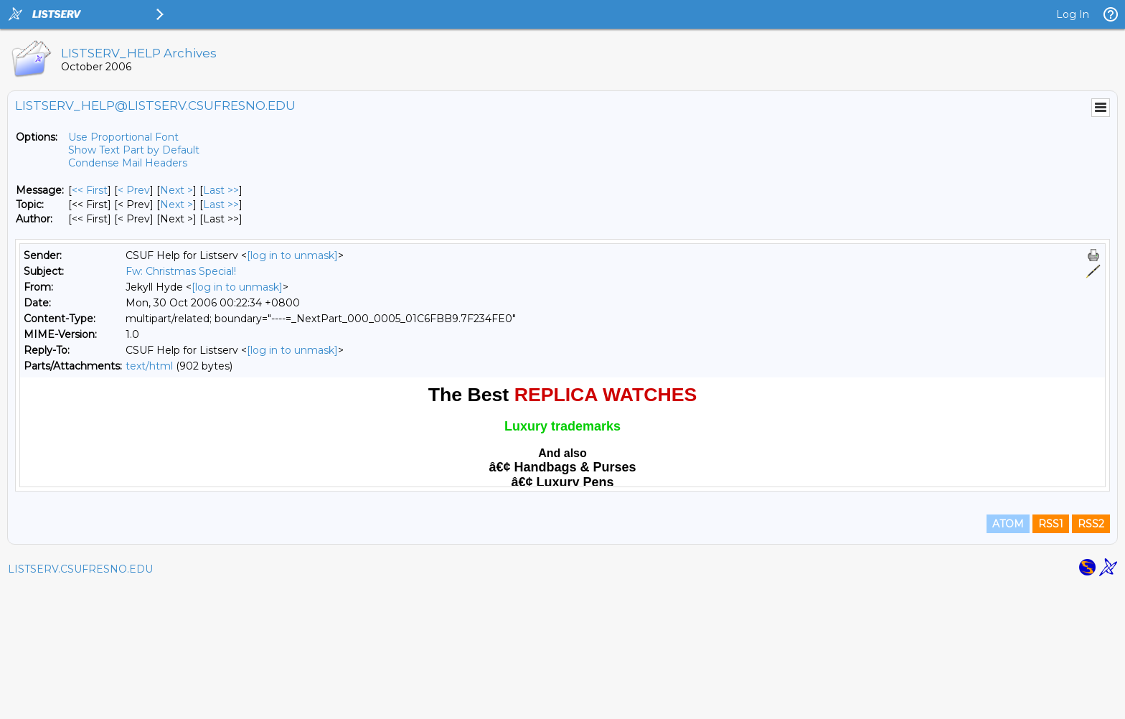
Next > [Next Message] (176, 190)
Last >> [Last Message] (221, 190)
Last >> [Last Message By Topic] (221, 204)
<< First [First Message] (90, 190)
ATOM (1008, 655)
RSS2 (1091, 655)
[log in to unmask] (292, 255)
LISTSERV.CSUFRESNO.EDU (80, 701)
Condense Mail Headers (127, 162)
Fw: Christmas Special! (181, 271)
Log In (1072, 14)
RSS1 (1050, 655)
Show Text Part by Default (133, 150)
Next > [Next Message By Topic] (176, 204)
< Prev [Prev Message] (134, 190)
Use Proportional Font (123, 137)
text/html (149, 366)
